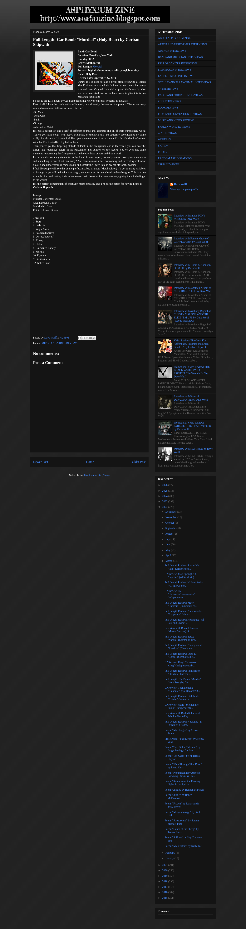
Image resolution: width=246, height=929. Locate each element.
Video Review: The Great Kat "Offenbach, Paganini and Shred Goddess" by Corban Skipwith (191, 344)
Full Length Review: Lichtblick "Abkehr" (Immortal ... (182, 698)
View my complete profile (184, 189)
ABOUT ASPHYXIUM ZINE (174, 38)
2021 (165, 865)
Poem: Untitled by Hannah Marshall (184, 789)
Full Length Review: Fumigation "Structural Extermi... (182, 672)
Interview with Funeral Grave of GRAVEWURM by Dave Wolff (191, 240)
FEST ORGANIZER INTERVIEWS (177, 63)
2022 (165, 507)
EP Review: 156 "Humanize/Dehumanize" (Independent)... (180, 594)
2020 (165, 870)
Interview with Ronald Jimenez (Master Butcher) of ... (181, 630)
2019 (165, 875)
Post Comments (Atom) (97, 475)
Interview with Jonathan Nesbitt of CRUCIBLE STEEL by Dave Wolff (193, 289)
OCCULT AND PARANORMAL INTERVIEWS (184, 82)
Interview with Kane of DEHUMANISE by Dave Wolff (191, 398)
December (171, 511)
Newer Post (40, 462)
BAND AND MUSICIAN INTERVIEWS (180, 57)
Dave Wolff (180, 184)
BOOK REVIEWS (168, 107)
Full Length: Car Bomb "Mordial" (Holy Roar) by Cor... (183, 681)
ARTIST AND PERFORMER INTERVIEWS (182, 44)
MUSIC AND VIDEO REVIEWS (60, 343)
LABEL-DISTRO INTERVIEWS (176, 76)
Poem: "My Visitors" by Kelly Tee (183, 846)
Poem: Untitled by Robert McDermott (178, 796)
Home (90, 462)
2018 (165, 881)
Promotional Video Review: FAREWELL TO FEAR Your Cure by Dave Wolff (192, 426)
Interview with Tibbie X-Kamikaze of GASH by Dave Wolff (193, 267)
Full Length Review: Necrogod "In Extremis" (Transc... (183, 723)
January (169, 858)
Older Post (139, 462)
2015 (165, 897)
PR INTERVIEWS (168, 88)
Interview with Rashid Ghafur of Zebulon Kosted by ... (182, 715)
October (170, 522)
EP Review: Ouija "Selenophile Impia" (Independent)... (182, 706)
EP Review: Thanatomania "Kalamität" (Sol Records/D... (182, 689)
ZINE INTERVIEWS (169, 101)
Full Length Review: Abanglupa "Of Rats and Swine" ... (184, 621)
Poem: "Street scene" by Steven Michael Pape (182, 822)
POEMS (162, 152)
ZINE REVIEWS (167, 132)
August (169, 533)
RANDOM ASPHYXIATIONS (175, 158)
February (170, 852)
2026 (165, 485)
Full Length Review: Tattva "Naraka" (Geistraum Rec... (181, 638)
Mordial (97, 66)
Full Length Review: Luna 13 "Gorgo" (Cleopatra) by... (181, 655)
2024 (165, 496)
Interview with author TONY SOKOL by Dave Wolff (189, 217)
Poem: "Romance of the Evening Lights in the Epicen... (182, 783)
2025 (165, 490)
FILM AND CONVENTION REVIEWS (180, 114)
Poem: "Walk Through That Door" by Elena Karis (183, 766)
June (168, 544)
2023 (165, 501)
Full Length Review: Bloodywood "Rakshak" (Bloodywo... (183, 647)
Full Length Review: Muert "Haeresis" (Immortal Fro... (181, 604)
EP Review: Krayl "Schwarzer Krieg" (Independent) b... (181, 664)
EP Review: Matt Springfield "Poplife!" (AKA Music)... (180, 576)
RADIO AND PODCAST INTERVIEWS (180, 95)
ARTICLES (164, 139)
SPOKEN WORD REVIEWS (174, 126)
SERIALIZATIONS (169, 164)
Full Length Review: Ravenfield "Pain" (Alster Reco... (182, 567)
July (167, 539)
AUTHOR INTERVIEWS (172, 50)
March (169, 560)
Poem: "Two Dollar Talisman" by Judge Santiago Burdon (183, 749)
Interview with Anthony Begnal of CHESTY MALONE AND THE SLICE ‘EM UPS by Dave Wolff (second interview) (192, 316)
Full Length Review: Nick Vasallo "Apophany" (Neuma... (183, 613)
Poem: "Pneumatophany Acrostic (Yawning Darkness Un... (182, 774)
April (168, 555)
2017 (165, 886)
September (171, 528)
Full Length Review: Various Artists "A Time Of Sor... (184, 584)
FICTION (163, 145)
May (168, 550)
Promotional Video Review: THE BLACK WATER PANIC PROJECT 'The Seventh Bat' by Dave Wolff (192, 372)
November (171, 517)
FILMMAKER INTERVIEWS (174, 69)
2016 (165, 892)
